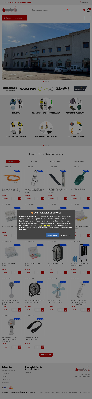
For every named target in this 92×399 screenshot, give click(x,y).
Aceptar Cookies (52, 235)
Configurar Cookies (66, 235)
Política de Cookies (44, 225)
